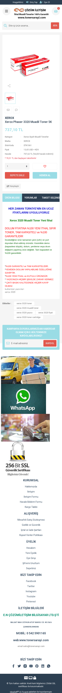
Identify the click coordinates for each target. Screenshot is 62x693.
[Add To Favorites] (45, 166)
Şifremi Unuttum (31, 563)
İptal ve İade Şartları (31, 530)
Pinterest (31, 601)
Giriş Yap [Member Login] (31, 2)
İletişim (31, 491)
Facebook (31, 581)
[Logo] (31, 13)
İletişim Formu (31, 496)
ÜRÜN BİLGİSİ (12, 197)
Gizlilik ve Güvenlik (31, 525)
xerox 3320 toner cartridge (28, 317)
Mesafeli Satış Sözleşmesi (31, 519)
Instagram (31, 591)
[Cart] (56, 11)
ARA (55, 25)
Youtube (31, 596)
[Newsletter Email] (31, 343)
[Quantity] (17, 166)
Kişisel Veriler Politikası (31, 535)
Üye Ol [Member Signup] (45, 2)
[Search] (31, 26)
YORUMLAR (30, 197)
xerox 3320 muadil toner (28, 308)
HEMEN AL (45, 175)
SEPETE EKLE (17, 175)
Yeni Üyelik (31, 553)
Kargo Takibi (31, 507)
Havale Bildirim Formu (31, 502)
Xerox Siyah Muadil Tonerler (36, 137)
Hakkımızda (31, 486)
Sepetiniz (31, 568)
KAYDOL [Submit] (50, 343)
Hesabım (31, 548)
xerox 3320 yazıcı (24, 313)
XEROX (9, 118)
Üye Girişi (31, 558)
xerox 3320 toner (24, 303)
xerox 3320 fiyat (45, 313)
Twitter (31, 586)
